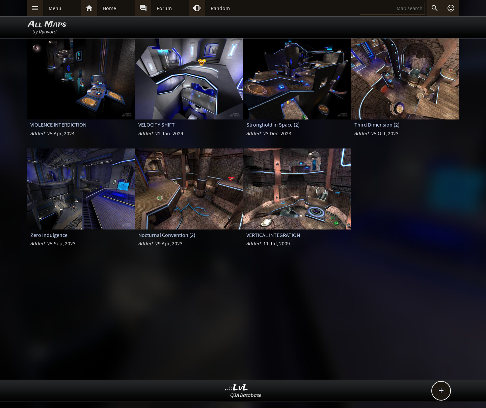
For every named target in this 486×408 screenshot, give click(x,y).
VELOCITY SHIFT (156, 124)
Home (109, 8)
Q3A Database (246, 394)
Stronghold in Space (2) (273, 124)
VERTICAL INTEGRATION (273, 235)
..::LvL (236, 388)
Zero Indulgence (49, 235)
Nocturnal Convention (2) (166, 235)
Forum (164, 8)
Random (220, 8)
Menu (55, 8)
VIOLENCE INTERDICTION (58, 124)
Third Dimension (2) (377, 124)
